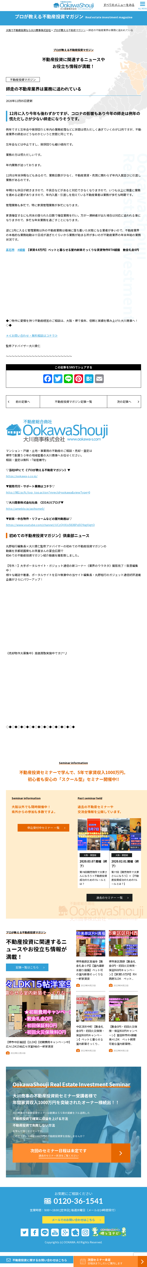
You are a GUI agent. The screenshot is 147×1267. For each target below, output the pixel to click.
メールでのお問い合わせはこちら (76, 1223)
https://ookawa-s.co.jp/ (22, 480)
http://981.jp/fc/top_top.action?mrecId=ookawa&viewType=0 (48, 496)
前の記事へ (19, 405)
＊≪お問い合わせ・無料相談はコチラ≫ (32, 339)
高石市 (10, 253)
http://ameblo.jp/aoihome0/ (25, 512)
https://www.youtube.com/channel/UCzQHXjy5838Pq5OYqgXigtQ (50, 528)
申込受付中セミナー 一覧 (46, 831)
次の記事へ (128, 405)
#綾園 (21, 253)
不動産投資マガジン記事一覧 (73, 405)
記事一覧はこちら (30, 971)
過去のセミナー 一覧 (112, 901)
